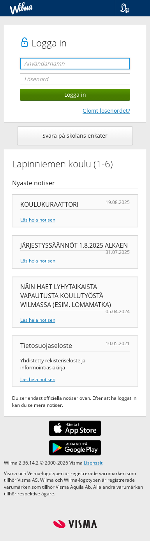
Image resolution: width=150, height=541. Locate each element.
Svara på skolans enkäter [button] (75, 135)
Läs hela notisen (37, 219)
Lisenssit (93, 462)
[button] (129, 8)
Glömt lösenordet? (106, 110)
